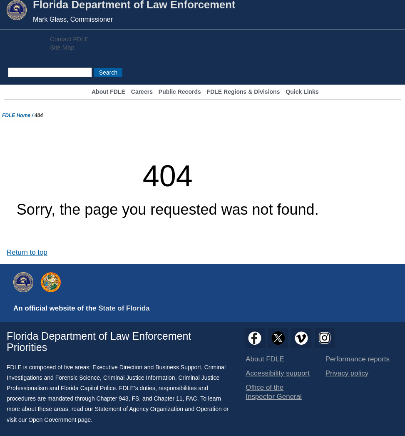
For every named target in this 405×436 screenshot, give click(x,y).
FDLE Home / (18, 115)
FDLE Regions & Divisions (243, 92)
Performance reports (357, 359)
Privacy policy (347, 373)
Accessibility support (277, 373)
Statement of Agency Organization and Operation (158, 409)
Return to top (27, 252)
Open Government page (59, 419)
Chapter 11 (168, 398)
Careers (142, 92)
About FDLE (108, 92)
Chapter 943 (113, 398)
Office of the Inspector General (274, 392)
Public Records (180, 92)
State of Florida (123, 308)
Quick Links (302, 92)
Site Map (62, 47)
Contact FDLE (69, 39)
